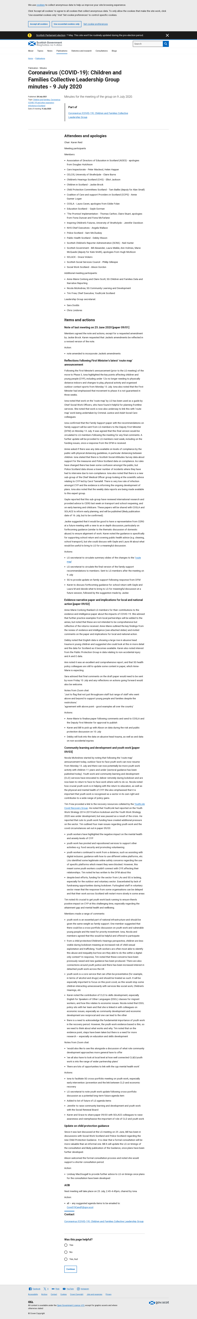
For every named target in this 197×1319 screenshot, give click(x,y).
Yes (71, 1245)
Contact (54, 1294)
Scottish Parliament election (50, 35)
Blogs (114, 51)
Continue (70, 1269)
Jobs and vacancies (94, 1294)
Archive (44, 1294)
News (49, 51)
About (30, 51)
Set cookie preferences (95, 24)
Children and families (41, 100)
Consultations (102, 51)
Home (30, 58)
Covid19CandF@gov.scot (80, 1207)
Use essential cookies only (66, 24)
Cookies (63, 1294)
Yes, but (73, 1259)
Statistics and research (81, 51)
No (70, 1252)
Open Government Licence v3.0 (70, 1305)
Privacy (108, 1294)
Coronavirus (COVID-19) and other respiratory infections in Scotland (44, 103)
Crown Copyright (76, 1294)
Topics (40, 51)
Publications (61, 51)
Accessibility (33, 1294)
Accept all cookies (39, 24)
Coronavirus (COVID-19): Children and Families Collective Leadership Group (104, 1221)
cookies (41, 5)
